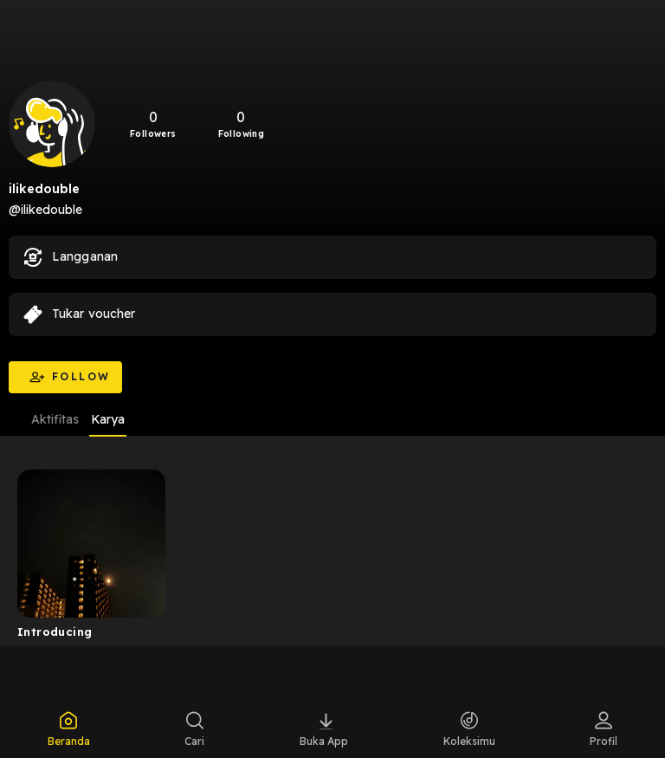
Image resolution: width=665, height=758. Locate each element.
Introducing (54, 631)
